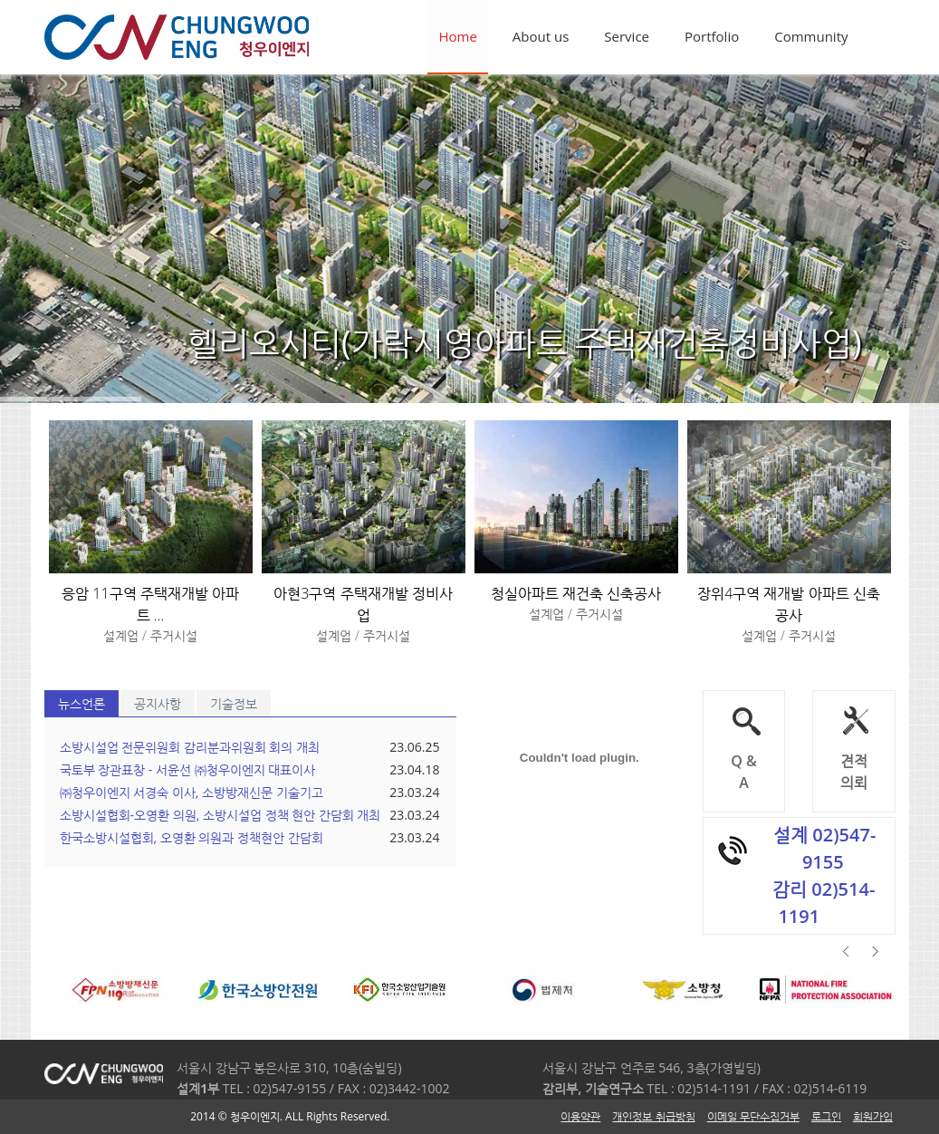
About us (541, 36)
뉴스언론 (81, 703)
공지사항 (157, 703)
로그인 (826, 1116)
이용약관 (580, 1116)
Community (811, 36)
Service (626, 36)
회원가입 (873, 1116)
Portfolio (712, 36)
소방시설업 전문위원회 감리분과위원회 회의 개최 (190, 746)
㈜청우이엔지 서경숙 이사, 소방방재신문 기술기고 (191, 792)
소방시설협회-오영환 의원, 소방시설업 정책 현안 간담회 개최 (220, 814)
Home (457, 36)
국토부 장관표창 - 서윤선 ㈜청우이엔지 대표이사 (188, 769)
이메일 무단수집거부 (753, 1116)
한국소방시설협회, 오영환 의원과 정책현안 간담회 (191, 837)
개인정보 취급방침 (653, 1116)
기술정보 (233, 703)
